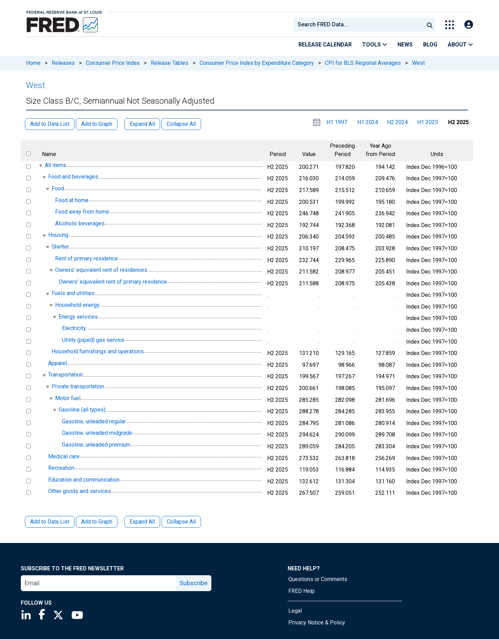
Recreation (61, 468)
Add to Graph (96, 521)
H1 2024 (367, 122)
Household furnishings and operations (98, 351)
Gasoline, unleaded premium (96, 444)
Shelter (60, 246)
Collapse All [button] (181, 124)
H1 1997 (336, 122)
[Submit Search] (429, 25)
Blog (430, 44)
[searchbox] (360, 25)
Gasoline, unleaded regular (94, 421)
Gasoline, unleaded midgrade (97, 433)
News (405, 44)
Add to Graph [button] (96, 124)
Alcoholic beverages (80, 223)
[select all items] (28, 154)
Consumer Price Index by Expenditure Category (257, 63)
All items (55, 165)
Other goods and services (79, 491)
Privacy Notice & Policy (316, 622)
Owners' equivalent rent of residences (101, 270)
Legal (295, 610)
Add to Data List (49, 521)
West (418, 63)
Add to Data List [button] (49, 124)
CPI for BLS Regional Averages (363, 63)
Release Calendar (325, 44)
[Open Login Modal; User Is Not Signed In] (468, 24)
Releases (63, 63)
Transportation (65, 375)
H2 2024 (397, 122)
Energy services (78, 316)
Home (33, 63)
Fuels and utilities (73, 293)
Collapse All (181, 521)
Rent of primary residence (86, 258)
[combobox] (358, 25)
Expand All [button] (142, 124)
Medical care (63, 456)
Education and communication (84, 479)
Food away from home (82, 211)
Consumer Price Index (113, 63)
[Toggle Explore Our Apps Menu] (449, 24)
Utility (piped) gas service (93, 340)
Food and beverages (73, 177)
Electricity (74, 328)
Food (58, 188)
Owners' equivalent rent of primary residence (113, 281)
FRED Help (301, 591)
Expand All (142, 521)
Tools (374, 44)
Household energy (77, 305)
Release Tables (170, 63)
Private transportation (78, 386)
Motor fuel (67, 398)
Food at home (71, 200)
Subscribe (194, 583)
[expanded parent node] (40, 165)
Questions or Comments (317, 579)
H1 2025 (427, 122)
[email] (98, 583)
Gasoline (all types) (82, 409)
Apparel (57, 363)
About (460, 44)
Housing (58, 235)
